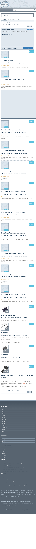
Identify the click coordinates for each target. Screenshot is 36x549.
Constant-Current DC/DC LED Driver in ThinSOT (12, 469)
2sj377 (3, 429)
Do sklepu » (31, 51)
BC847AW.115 (4, 332)
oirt (2, 437)
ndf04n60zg (4, 427)
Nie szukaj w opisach (7, 22)
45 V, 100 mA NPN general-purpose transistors (13, 191)
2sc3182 (3, 417)
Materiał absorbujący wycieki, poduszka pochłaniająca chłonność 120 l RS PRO (18, 485)
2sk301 (3, 411)
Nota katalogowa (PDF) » (28, 48)
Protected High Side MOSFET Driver (10, 465)
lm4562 (3, 431)
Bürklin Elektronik (6, 381)
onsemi (4, 67)
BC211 (3, 449)
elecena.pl (4, 4)
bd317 (3, 415)
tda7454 (3, 439)
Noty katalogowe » (6, 446)
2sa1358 (3, 441)
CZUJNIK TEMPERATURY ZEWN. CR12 (10, 477)
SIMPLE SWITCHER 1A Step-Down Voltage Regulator (13, 463)
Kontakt (14, 510)
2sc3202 (3, 423)
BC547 (3, 451)
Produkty (4, 19)
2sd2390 (4, 419)
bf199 (3, 413)
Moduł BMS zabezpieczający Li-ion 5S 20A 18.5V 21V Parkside (15, 481)
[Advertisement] (14, 104)
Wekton (4, 361)
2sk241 (3, 409)
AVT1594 (4, 455)
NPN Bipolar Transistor (7, 60)
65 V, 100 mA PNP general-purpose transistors (13, 79)
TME (4, 337)
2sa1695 (3, 421)
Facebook (19, 510)
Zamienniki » (30, 29)
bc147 (3, 443)
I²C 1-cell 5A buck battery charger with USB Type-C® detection (15, 471)
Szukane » (3, 434)
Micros (4, 320)
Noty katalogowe (11, 19)
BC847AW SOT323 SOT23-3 (8, 315)
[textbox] (23, 10)
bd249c (3, 425)
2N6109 (3, 453)
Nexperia (5, 86)
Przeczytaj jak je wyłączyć (10, 505)
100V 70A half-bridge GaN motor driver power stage (13, 467)
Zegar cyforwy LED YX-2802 (8, 479)
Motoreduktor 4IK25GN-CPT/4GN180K (10, 483)
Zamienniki (19, 19)
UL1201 (3, 457)
